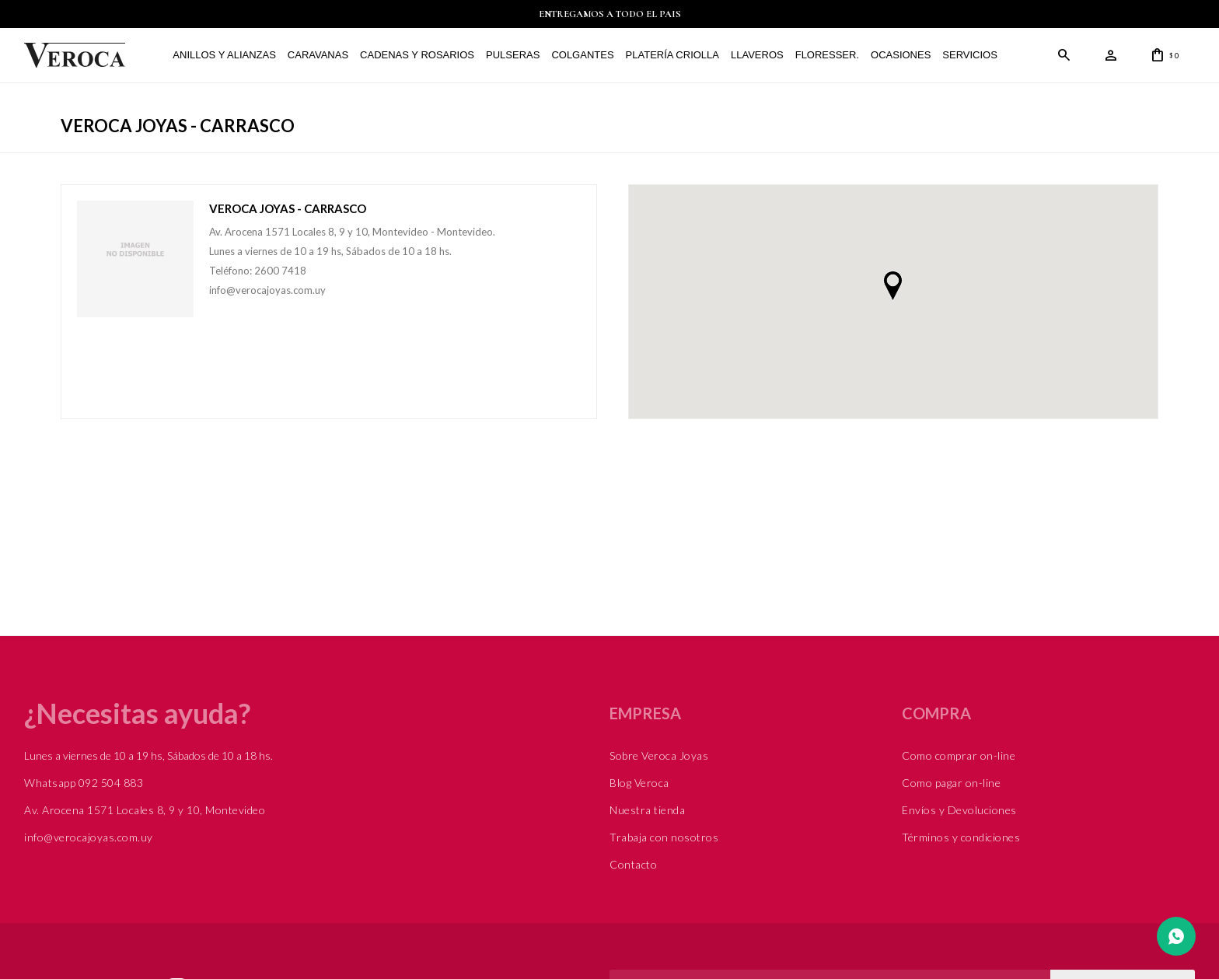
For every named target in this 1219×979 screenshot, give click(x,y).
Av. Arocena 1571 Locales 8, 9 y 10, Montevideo (144, 809)
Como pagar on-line (951, 782)
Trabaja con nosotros (664, 837)
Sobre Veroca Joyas (659, 755)
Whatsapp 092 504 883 (83, 782)
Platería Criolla (671, 55)
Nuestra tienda (647, 809)
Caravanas (318, 55)
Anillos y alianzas (224, 55)
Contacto (633, 864)
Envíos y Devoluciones (959, 809)
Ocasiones (901, 55)
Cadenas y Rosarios (417, 55)
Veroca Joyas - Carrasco (287, 208)
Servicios (969, 55)
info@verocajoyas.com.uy (88, 837)
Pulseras (513, 55)
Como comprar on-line (958, 755)
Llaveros (757, 55)
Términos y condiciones (961, 837)
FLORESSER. (827, 55)
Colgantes (582, 55)
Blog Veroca (639, 782)
